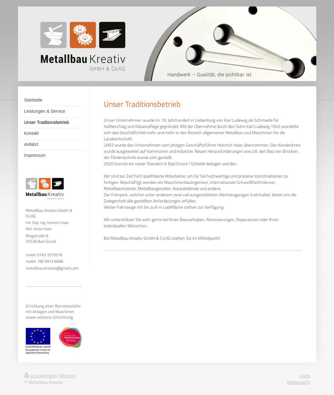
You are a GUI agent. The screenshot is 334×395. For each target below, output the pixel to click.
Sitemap (67, 375)
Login (305, 375)
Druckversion (40, 375)
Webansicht (298, 382)
